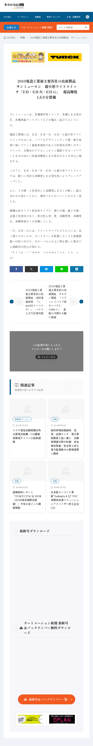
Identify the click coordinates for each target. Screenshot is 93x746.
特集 (22, 37)
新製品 (38, 16)
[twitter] (31, 269)
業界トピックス (54, 16)
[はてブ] (46, 269)
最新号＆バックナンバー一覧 (48, 699)
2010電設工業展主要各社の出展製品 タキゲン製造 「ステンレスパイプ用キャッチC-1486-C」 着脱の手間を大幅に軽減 (58, 301)
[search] (86, 27)
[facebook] (16, 269)
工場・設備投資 (73, 16)
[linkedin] (76, 269)
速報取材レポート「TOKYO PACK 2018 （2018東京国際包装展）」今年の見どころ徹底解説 (27, 500)
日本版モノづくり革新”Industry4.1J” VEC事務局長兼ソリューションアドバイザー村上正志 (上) (65, 500)
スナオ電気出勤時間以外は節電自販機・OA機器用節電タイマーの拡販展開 (27, 436)
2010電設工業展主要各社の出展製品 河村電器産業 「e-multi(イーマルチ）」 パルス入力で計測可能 (34, 301)
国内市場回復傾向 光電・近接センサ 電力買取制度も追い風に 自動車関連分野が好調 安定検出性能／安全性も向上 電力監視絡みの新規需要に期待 (66, 441)
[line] (61, 269)
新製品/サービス (22, 419)
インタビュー (23, 16)
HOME (7, 16)
